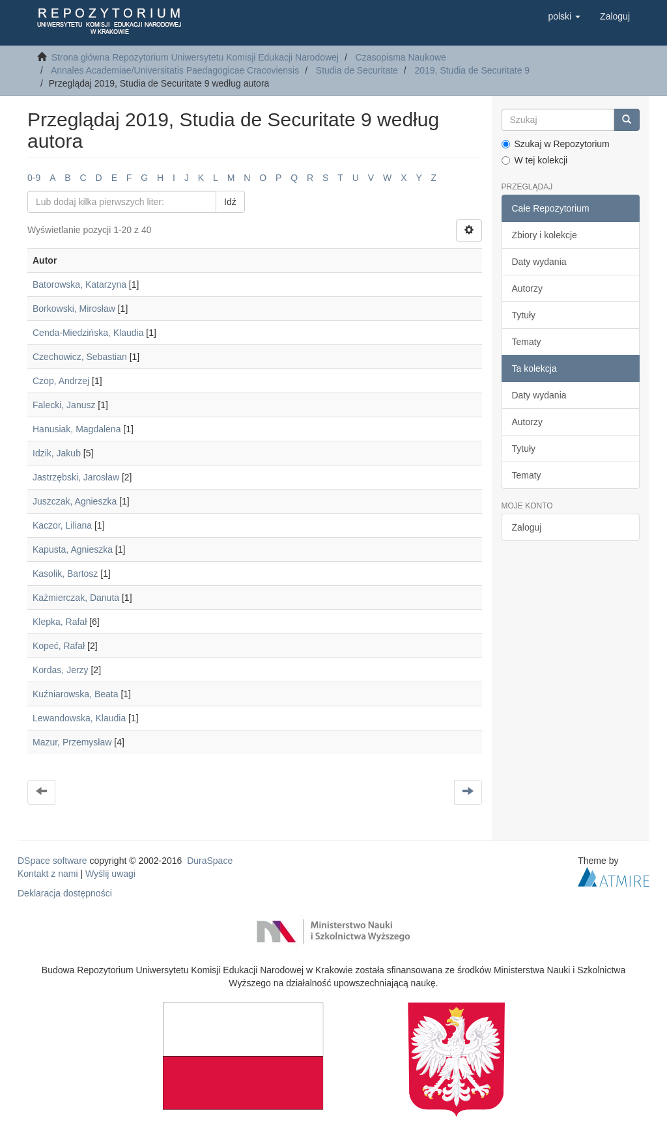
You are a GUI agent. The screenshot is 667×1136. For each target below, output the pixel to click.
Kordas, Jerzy (61, 670)
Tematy (526, 342)
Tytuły (524, 315)
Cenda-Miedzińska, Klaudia (88, 332)
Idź (230, 202)
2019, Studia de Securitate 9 (472, 70)
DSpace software (52, 860)
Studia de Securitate (357, 70)
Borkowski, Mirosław (74, 308)
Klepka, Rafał (60, 621)
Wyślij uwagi (110, 873)
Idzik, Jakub (57, 453)
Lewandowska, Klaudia (79, 718)
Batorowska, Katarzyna (79, 284)
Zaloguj (527, 527)
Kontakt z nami (48, 873)
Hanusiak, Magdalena (77, 429)
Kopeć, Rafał (59, 646)
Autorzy (527, 288)
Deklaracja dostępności (65, 893)
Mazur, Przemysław (72, 742)
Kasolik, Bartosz (65, 573)
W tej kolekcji (535, 160)
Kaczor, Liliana (62, 525)
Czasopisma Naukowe (401, 57)
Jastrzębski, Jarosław (76, 477)
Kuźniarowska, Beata (76, 694)
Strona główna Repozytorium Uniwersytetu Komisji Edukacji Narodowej (195, 57)
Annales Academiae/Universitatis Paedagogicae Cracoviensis (175, 70)
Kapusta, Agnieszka (73, 549)
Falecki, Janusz (64, 405)
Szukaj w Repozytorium (556, 144)
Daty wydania (539, 261)
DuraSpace (210, 860)
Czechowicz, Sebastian (80, 357)
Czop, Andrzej (61, 381)
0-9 (33, 178)
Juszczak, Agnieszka (75, 501)
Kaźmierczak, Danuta (76, 597)
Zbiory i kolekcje (544, 235)
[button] (564, 16)
